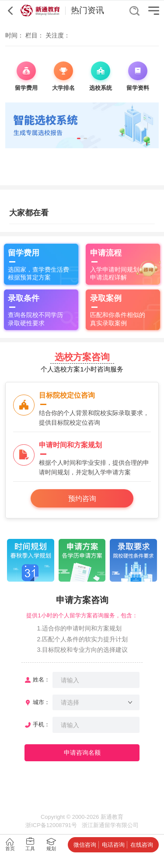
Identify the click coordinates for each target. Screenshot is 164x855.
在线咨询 (141, 844)
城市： (41, 702)
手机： (41, 724)
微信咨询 (84, 844)
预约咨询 (82, 498)
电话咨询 (113, 844)
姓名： (41, 679)
